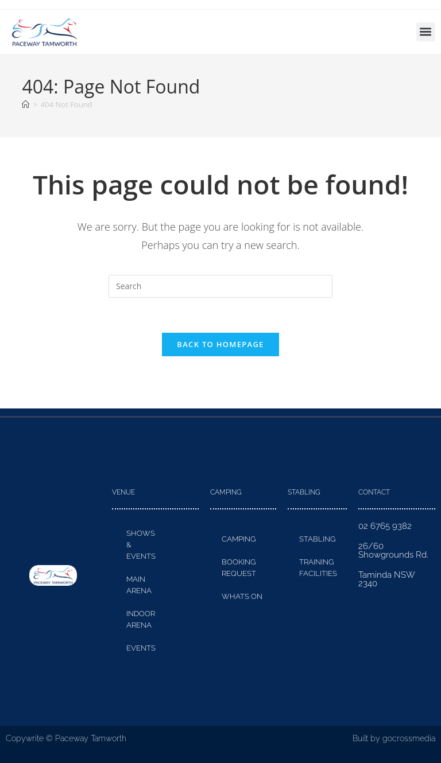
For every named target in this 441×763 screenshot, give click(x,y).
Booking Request (239, 568)
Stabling (317, 539)
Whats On (242, 596)
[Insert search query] (220, 286)
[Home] (25, 104)
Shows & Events (141, 544)
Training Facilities (318, 568)
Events (141, 648)
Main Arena (139, 585)
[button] (425, 31)
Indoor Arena (140, 619)
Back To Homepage (220, 344)
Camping (239, 539)
